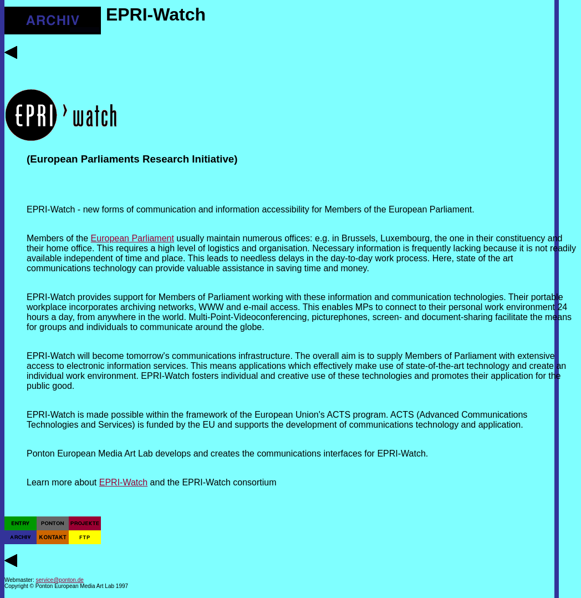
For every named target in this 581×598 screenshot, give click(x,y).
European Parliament (132, 238)
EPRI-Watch (123, 482)
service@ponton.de (60, 580)
